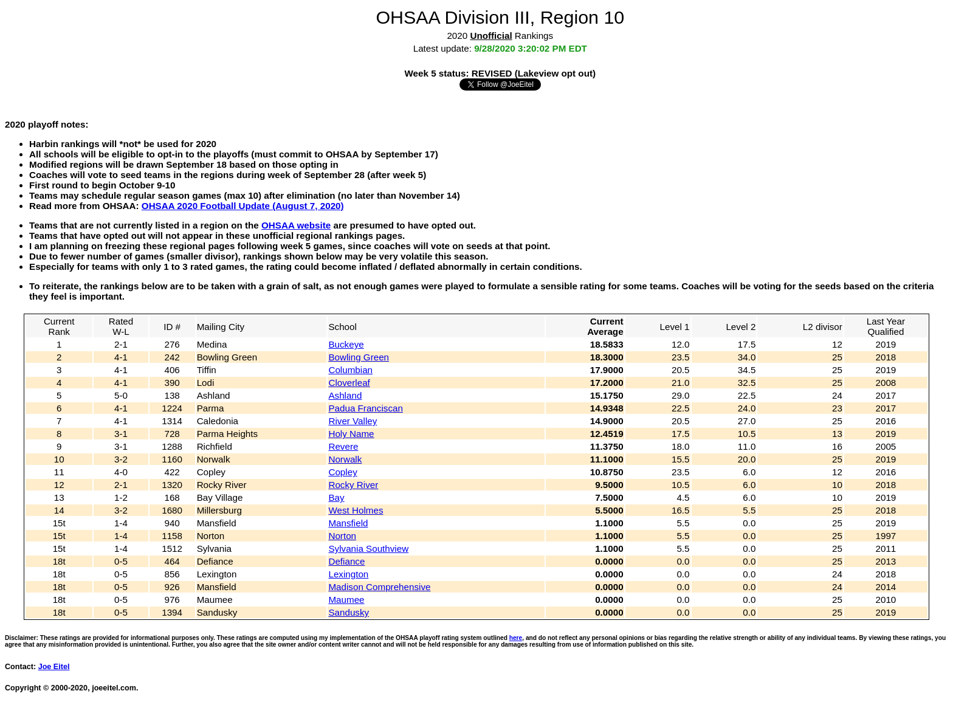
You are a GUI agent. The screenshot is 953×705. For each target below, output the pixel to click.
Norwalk (345, 459)
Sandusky (348, 612)
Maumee (346, 599)
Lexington (348, 574)
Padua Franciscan (365, 408)
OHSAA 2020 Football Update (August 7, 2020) (243, 206)
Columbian (350, 370)
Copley (342, 472)
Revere (343, 446)
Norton (342, 536)
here (516, 637)
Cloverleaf (349, 382)
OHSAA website (296, 225)
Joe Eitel (54, 666)
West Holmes (355, 510)
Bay (336, 497)
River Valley (352, 421)
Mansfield (348, 523)
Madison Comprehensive (379, 587)
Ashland (345, 395)
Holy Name (351, 433)
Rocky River (353, 485)
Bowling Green (358, 357)
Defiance (346, 561)
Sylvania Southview (368, 548)
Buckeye (345, 344)
